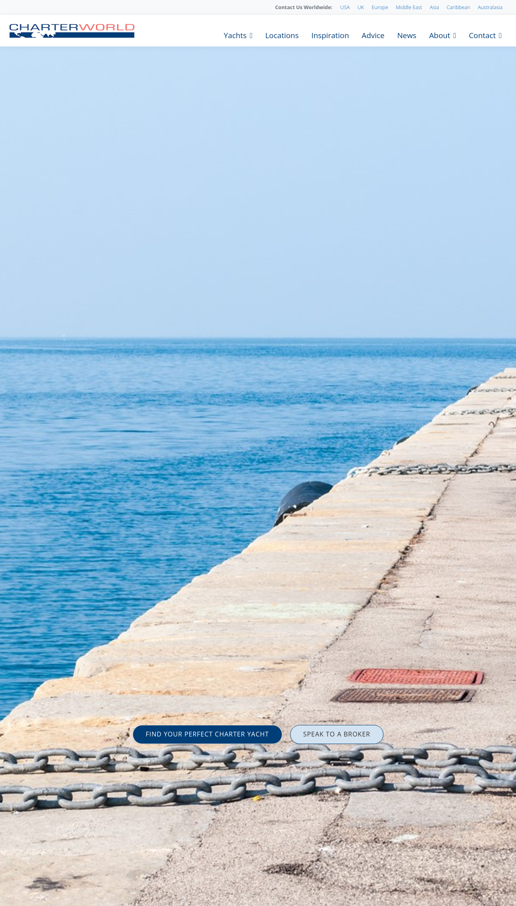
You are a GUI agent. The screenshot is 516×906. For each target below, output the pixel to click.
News (406, 35)
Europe (380, 7)
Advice (373, 35)
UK (360, 7)
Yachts (235, 35)
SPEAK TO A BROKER (336, 734)
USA (345, 7)
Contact (482, 35)
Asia (434, 7)
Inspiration (330, 35)
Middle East (409, 7)
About (439, 35)
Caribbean (458, 7)
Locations (281, 35)
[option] (258, 453)
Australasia (490, 7)
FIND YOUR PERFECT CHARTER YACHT (207, 734)
